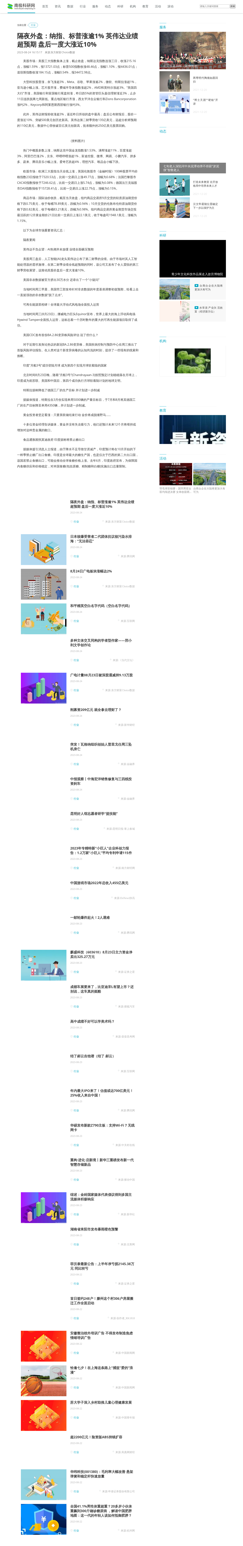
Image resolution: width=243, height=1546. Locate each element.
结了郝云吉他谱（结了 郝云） (93, 1056)
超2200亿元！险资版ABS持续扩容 (96, 1437)
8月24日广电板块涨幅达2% (91, 571)
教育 (145, 6)
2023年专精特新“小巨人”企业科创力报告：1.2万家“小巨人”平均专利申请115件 (101, 850)
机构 (133, 6)
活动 (158, 6)
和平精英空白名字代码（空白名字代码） (101, 605)
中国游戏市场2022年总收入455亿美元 (99, 883)
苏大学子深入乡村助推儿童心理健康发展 (101, 1402)
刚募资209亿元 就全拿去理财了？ (96, 709)
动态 (108, 6)
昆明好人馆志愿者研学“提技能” (94, 813)
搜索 (232, 6)
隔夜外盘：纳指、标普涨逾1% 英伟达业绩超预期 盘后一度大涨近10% (102, 504)
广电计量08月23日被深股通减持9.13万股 (101, 675)
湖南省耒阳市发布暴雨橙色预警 (94, 1229)
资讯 (58, 6)
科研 (120, 6)
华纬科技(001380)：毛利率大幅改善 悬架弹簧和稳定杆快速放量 (101, 1473)
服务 (95, 6)
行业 (83, 6)
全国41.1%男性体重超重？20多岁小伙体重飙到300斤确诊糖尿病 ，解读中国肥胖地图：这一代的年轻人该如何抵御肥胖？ (101, 1511)
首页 (45, 6)
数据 (70, 6)
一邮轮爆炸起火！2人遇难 (90, 917)
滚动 (170, 6)
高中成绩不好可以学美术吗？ (92, 1021)
